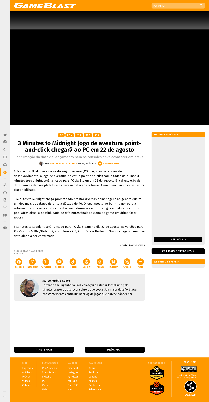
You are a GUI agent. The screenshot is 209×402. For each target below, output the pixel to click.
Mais (140, 263)
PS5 (78, 135)
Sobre (92, 368)
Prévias (26, 376)
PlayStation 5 (49, 368)
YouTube (59, 263)
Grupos (127, 263)
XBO (88, 135)
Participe (94, 372)
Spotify (86, 263)
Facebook (19, 263)
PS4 (69, 135)
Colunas (26, 385)
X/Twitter (46, 263)
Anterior (45, 349)
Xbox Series (49, 372)
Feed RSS (73, 385)
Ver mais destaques (177, 251)
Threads (100, 263)
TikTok (73, 263)
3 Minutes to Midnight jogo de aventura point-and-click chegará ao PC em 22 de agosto (79, 146)
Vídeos (26, 380)
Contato (93, 376)
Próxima (113, 349)
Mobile (46, 385)
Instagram (32, 263)
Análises (27, 372)
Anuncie (93, 380)
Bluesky (113, 263)
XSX (97, 135)
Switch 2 (46, 376)
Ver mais (178, 239)
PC (61, 135)
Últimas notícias (166, 134)
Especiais (27, 368)
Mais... (45, 389)
